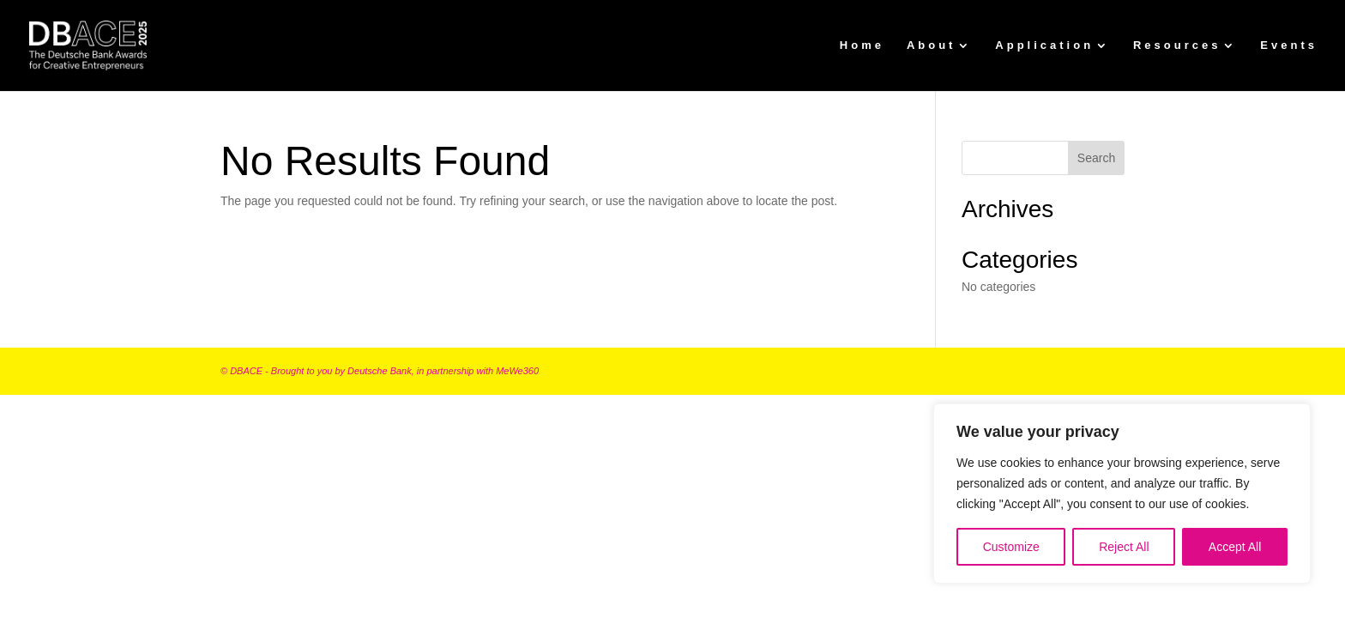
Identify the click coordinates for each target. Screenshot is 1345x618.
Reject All (1124, 547)
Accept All (1235, 547)
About (931, 45)
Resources (1177, 45)
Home (862, 45)
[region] (1122, 493)
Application (1044, 45)
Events (1289, 45)
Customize (1011, 547)
